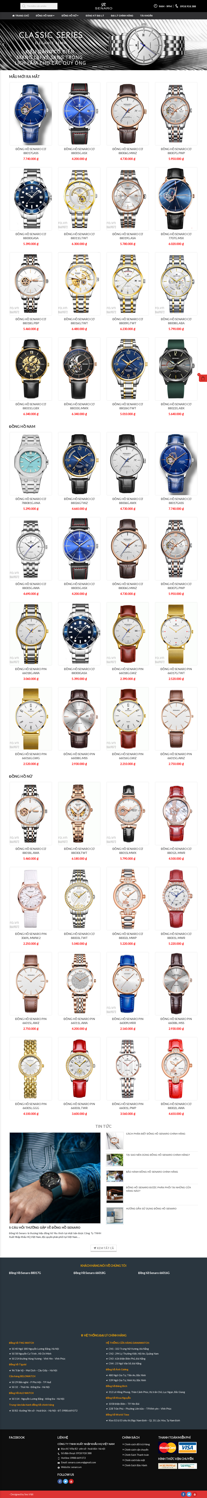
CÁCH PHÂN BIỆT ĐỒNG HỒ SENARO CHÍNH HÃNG (155, 1133)
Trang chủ (22, 15)
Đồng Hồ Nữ (69, 15)
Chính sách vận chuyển (136, 1449)
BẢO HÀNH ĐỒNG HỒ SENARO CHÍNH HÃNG (152, 1171)
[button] (3, 44)
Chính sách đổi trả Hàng (137, 1444)
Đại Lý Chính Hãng (122, 15)
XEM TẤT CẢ (103, 1248)
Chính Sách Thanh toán (136, 1454)
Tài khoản (146, 15)
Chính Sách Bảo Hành (135, 1465)
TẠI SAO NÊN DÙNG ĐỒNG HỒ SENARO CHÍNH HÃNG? (158, 1154)
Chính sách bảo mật (134, 1460)
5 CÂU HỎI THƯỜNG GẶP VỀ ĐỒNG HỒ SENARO (44, 1227)
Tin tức (103, 1126)
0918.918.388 (185, 6)
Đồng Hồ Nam (44, 15)
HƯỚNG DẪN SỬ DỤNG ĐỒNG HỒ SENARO (151, 1208)
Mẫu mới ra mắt (24, 76)
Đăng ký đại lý (95, 15)
